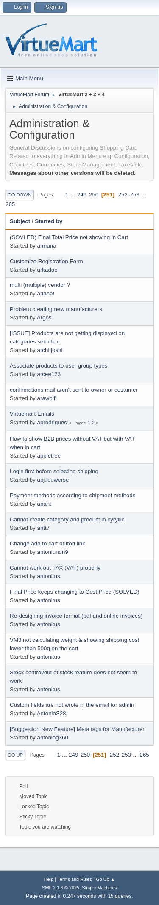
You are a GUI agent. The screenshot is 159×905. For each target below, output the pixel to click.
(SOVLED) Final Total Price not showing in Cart (69, 237)
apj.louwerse (53, 480)
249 (81, 194)
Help (48, 879)
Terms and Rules (75, 879)
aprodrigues (52, 422)
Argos (44, 317)
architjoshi (49, 350)
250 (93, 194)
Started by (52, 221)
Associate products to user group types (58, 366)
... (73, 194)
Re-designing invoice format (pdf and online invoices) (76, 616)
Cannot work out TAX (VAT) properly (55, 567)
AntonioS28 (51, 713)
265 (10, 204)
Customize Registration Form (46, 261)
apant (44, 504)
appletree (49, 455)
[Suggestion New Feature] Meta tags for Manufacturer (77, 729)
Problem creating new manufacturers (56, 309)
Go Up (15, 755)
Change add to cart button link (47, 543)
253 (134, 194)
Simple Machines (99, 887)
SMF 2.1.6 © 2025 (60, 887)
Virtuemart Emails (32, 414)
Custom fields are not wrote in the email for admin (72, 705)
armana (46, 246)
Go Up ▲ (105, 879)
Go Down (19, 194)
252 (123, 194)
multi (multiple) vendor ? (40, 285)
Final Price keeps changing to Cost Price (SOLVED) (74, 592)
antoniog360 (52, 737)
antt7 (43, 528)
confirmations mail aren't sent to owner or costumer (74, 390)
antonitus (48, 576)
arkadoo (47, 270)
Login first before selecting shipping (54, 471)
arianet (45, 293)
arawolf (46, 398)
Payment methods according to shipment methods (72, 495)
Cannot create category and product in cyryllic (67, 519)
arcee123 (49, 374)
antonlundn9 (52, 552)
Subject (20, 221)
